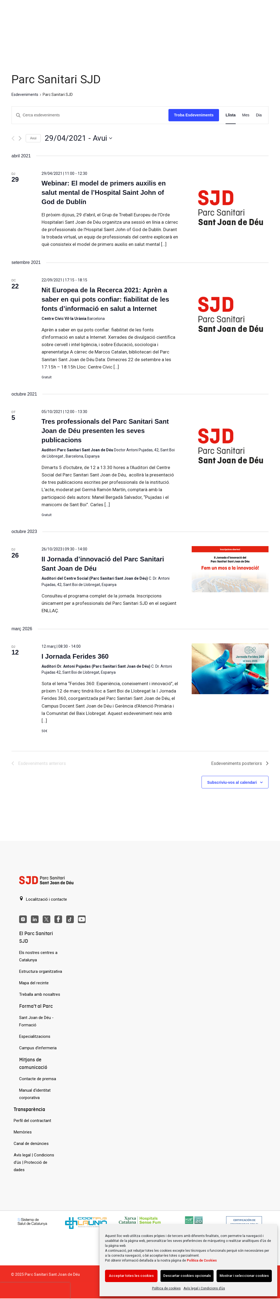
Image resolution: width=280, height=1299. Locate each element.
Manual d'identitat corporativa (35, 1094)
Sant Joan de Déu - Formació (36, 1021)
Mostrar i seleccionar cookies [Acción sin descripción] (244, 1276)
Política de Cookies (202, 1260)
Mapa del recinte (34, 982)
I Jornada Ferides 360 (75, 656)
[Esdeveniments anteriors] (12, 138)
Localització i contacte (43, 899)
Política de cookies (166, 1288)
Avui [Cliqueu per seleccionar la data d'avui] (33, 138)
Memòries (23, 1132)
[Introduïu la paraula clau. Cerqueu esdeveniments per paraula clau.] (90, 115)
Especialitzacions (34, 1036)
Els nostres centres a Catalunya (38, 956)
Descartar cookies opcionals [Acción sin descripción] (187, 1276)
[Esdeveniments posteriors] (20, 138)
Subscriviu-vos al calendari (232, 782)
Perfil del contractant (32, 1120)
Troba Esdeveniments (194, 115)
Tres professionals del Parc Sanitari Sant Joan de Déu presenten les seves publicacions (105, 431)
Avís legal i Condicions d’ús (204, 1288)
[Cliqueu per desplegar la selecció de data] (78, 138)
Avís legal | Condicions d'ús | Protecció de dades (34, 1162)
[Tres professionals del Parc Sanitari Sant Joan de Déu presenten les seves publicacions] (230, 447)
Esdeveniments (24, 94)
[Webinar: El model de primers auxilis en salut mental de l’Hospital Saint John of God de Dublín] (230, 208)
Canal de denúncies (31, 1143)
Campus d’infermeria (38, 1047)
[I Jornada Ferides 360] (230, 668)
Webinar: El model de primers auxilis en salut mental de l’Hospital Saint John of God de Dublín (104, 192)
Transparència (29, 1109)
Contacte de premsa (37, 1078)
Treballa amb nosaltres (39, 994)
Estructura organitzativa (40, 971)
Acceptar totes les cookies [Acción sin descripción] (131, 1276)
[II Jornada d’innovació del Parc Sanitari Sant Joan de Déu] (230, 569)
